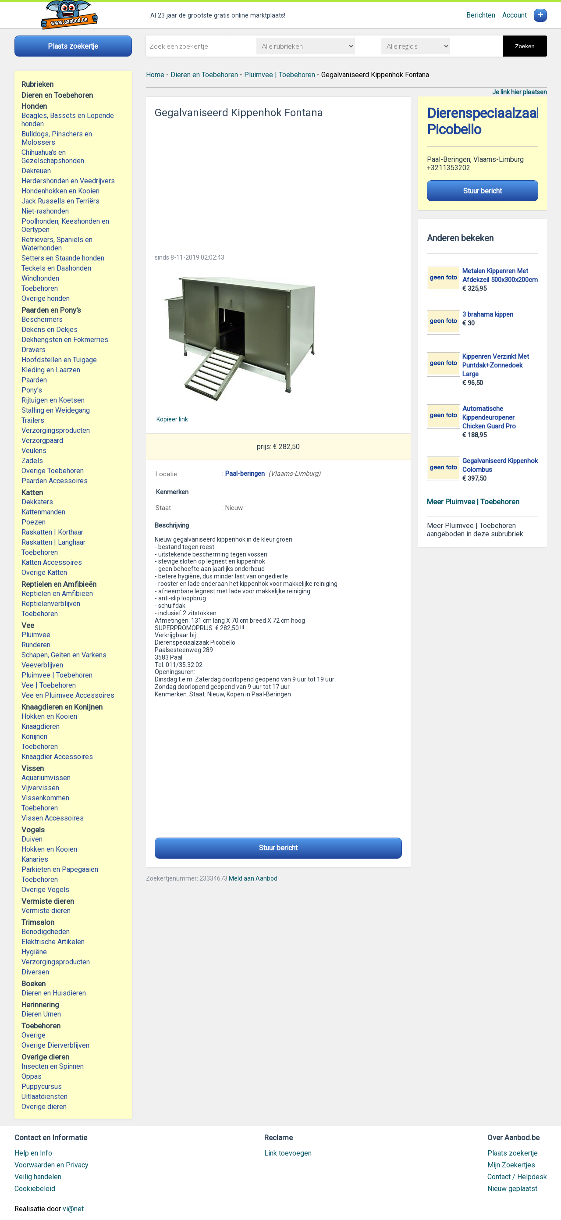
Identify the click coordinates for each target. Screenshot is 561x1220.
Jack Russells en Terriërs (60, 201)
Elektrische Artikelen (53, 942)
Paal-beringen (245, 474)
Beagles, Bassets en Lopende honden (67, 119)
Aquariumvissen (46, 778)
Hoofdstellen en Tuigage (59, 360)
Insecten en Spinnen (52, 1066)
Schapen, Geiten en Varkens (64, 655)
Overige (33, 1035)
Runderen (35, 645)
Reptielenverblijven (50, 603)
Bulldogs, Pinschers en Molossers (56, 138)
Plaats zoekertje (512, 1153)
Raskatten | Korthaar (52, 532)
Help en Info (33, 1153)
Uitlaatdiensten (44, 1096)
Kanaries (34, 859)
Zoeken (524, 46)
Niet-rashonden (45, 211)
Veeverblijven (42, 665)
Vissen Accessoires (52, 818)
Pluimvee (35, 635)
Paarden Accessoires (54, 481)
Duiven (32, 839)
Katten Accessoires (51, 562)
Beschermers (42, 319)
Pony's (31, 390)
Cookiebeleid (34, 1188)
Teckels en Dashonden (56, 268)
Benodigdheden (45, 931)
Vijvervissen (40, 788)
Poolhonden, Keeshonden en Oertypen (65, 225)
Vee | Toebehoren (48, 685)
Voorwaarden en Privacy (51, 1165)
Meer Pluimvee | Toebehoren (473, 501)
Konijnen (34, 736)
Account (514, 15)
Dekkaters (37, 502)
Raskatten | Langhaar (53, 542)
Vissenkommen (45, 798)
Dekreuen (36, 171)
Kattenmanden (43, 512)
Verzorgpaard (42, 440)
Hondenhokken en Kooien (60, 191)
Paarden (34, 380)
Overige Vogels (45, 889)
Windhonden (40, 278)
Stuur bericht (278, 848)
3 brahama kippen (487, 314)
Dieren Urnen (41, 1014)
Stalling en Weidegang (55, 410)
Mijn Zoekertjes (511, 1165)
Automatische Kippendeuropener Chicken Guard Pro (489, 417)
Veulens (33, 450)
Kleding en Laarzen (50, 370)
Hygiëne (34, 952)
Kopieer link (172, 419)
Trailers (32, 420)
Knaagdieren (40, 726)
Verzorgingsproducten (55, 430)
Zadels (32, 461)
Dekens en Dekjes (49, 329)
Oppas (31, 1076)
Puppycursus (41, 1086)
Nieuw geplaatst (512, 1188)
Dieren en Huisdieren (53, 993)
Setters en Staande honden (62, 258)
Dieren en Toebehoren (204, 75)
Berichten (480, 15)
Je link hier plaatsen (519, 92)
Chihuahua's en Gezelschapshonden (52, 156)
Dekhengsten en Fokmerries (64, 339)
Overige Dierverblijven (55, 1045)
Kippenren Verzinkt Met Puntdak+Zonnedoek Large (495, 365)
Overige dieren (44, 1106)
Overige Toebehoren (52, 471)
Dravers (33, 350)
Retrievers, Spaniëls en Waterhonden (56, 243)
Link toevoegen (288, 1153)
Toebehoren (39, 288)
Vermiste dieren (46, 910)
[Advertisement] (278, 183)
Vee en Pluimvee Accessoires (67, 695)
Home (155, 75)
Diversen (35, 972)
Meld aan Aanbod (253, 878)
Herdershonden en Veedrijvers (68, 181)
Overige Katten (44, 572)
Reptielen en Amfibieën (57, 593)
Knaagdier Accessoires (57, 757)
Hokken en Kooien (49, 716)
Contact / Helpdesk (517, 1177)
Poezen (33, 522)
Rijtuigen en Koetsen (53, 400)
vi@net (73, 1209)
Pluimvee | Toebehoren (56, 675)
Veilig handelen (37, 1177)
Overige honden (45, 298)
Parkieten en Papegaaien (59, 869)
